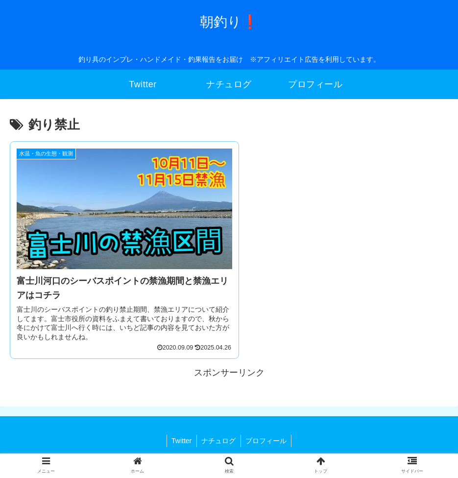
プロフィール (266, 434)
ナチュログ (218, 434)
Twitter (181, 434)
